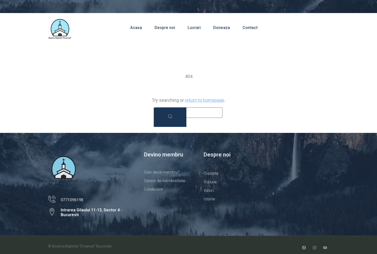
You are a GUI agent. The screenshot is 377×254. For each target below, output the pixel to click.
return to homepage (204, 100)
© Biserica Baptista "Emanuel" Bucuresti (79, 247)
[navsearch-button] (321, 28)
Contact (250, 29)
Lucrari (194, 29)
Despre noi (165, 29)
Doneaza (221, 29)
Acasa (136, 29)
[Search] (170, 117)
